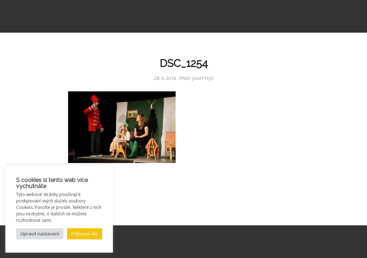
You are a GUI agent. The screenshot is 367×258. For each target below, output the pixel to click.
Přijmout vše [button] (84, 233)
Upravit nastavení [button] (39, 233)
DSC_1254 (183, 63)
